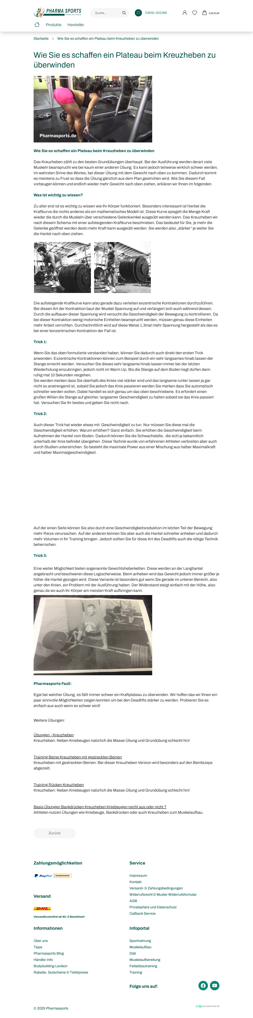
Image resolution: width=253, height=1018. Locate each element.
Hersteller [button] (75, 25)
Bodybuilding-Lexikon (50, 966)
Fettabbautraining (143, 966)
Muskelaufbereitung (144, 960)
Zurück (55, 833)
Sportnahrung (140, 941)
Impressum (138, 876)
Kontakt (135, 882)
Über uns (41, 941)
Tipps (38, 947)
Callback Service (142, 913)
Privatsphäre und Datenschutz (153, 907)
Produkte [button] (53, 25)
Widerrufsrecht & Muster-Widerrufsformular (163, 895)
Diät (132, 953)
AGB (133, 901)
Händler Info (43, 960)
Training (135, 972)
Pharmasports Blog (49, 953)
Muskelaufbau (140, 947)
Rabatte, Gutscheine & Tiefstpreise (61, 972)
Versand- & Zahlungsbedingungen (156, 888)
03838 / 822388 (151, 12)
